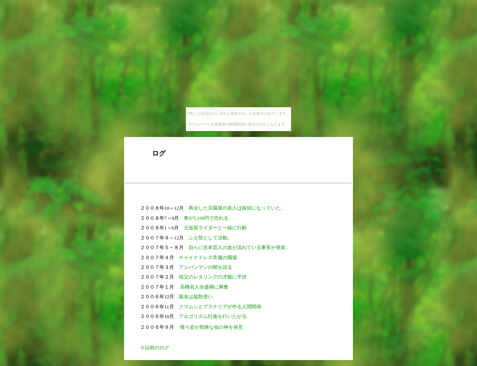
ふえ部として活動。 (210, 238)
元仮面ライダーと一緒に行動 (215, 227)
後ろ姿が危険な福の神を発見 (211, 327)
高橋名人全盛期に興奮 (204, 287)
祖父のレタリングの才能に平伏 (213, 277)
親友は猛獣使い (196, 296)
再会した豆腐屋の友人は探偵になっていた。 (237, 208)
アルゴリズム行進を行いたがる (213, 316)
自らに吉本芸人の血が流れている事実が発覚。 (239, 247)
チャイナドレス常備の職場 (208, 257)
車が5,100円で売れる (206, 218)
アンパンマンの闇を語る (205, 267)
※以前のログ (154, 347)
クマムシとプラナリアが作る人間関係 (220, 306)
